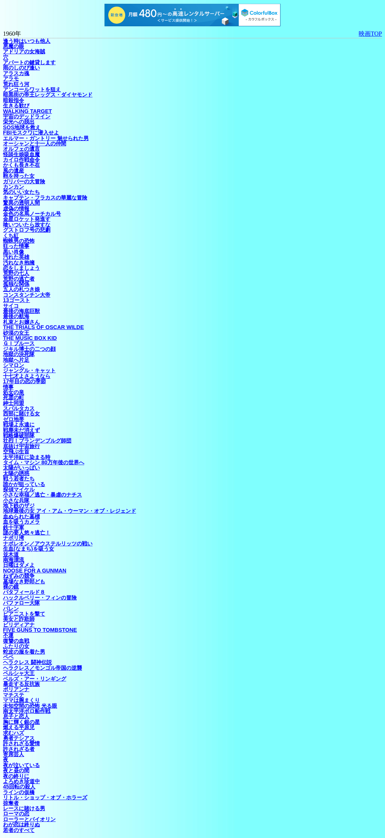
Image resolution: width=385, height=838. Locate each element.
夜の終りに (16, 776)
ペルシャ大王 (19, 673)
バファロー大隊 (21, 603)
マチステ (13, 695)
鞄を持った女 (19, 176)
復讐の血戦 (16, 641)
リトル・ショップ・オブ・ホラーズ (45, 797)
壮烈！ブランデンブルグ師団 (37, 441)
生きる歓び (16, 106)
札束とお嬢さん (21, 322)
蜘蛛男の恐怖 (19, 241)
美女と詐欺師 (19, 619)
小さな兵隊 (16, 500)
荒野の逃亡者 (19, 279)
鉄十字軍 (13, 527)
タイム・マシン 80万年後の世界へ (43, 462)
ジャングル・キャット (29, 370)
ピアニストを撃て (24, 614)
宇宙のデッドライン (26, 116)
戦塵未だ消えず (21, 430)
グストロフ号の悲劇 (26, 230)
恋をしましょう (21, 268)
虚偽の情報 (16, 208)
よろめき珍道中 (21, 781)
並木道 (11, 554)
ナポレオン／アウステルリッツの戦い (47, 544)
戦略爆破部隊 (19, 435)
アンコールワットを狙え (32, 89)
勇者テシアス (19, 738)
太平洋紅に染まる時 (26, 457)
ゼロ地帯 (13, 419)
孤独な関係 (16, 284)
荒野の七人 (16, 273)
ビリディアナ (19, 625)
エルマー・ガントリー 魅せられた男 (46, 138)
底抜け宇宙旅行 (21, 446)
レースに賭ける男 (24, 808)
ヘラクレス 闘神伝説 (27, 662)
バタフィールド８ (24, 592)
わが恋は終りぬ (21, 824)
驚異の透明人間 (21, 203)
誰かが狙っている (24, 484)
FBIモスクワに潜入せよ (31, 133)
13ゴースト (16, 300)
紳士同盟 (13, 403)
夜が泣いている (21, 765)
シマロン (13, 365)
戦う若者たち (19, 479)
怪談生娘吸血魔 (21, 154)
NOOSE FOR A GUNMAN (34, 571)
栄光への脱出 (19, 122)
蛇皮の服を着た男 (24, 652)
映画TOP (370, 33)
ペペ (8, 657)
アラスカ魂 (16, 73)
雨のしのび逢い (21, 68)
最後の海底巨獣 (21, 311)
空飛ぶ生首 (16, 451)
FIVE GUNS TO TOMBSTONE (40, 630)
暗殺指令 (13, 100)
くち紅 (11, 236)
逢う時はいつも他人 (26, 41)
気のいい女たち (21, 192)
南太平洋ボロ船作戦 (26, 711)
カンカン (13, 187)
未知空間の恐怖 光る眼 (30, 706)
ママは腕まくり (21, 700)
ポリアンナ (16, 689)
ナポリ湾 (13, 538)
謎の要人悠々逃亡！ (26, 533)
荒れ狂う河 (16, 84)
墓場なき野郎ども (24, 581)
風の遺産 (13, 171)
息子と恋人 (16, 716)
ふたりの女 (16, 646)
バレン (11, 608)
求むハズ (13, 733)
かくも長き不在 (21, 165)
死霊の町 (13, 397)
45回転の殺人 (19, 787)
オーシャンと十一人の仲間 (34, 143)
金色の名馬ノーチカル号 (32, 214)
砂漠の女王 (16, 333)
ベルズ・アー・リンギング (34, 679)
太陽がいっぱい (21, 468)
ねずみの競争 (19, 576)
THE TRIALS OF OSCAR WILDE (43, 327)
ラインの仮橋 (19, 792)
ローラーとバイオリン (29, 819)
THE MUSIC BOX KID (30, 338)
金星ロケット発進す (26, 219)
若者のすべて (19, 830)
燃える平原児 (19, 727)
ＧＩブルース (19, 343)
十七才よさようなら (26, 376)
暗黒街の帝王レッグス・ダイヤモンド (47, 95)
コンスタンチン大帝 (26, 295)
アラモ (11, 78)
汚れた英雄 (16, 257)
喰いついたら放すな (26, 225)
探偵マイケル (19, 489)
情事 (8, 387)
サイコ (11, 306)
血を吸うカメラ (21, 522)
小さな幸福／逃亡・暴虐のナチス (42, 495)
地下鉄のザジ (19, 506)
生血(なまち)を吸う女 (28, 549)
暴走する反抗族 (21, 684)
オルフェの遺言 (21, 149)
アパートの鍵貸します (29, 62)
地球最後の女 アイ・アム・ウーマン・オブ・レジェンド (69, 511)
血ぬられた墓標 (21, 516)
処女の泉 (13, 392)
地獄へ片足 (16, 360)
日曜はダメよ (19, 565)
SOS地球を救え (22, 127)
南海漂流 (13, 560)
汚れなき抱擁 (19, 263)
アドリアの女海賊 (24, 51)
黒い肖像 (13, 252)
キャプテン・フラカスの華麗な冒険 (45, 198)
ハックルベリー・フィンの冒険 (40, 598)
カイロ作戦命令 (21, 160)
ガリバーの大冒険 (24, 181)
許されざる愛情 (21, 743)
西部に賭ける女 (21, 414)
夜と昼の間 (16, 770)
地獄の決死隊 (19, 354)
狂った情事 (16, 246)
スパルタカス (19, 408)
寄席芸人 (13, 754)
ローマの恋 (16, 814)
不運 (8, 635)
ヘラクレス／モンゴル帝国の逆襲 (42, 668)
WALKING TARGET (27, 111)
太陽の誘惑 (16, 473)
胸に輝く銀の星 (21, 722)
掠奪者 (11, 803)
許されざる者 (19, 749)
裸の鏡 (11, 587)
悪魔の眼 (13, 46)
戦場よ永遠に (19, 424)
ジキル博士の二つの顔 (29, 349)
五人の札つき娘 (21, 289)
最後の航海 (16, 316)
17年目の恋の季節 (24, 381)
